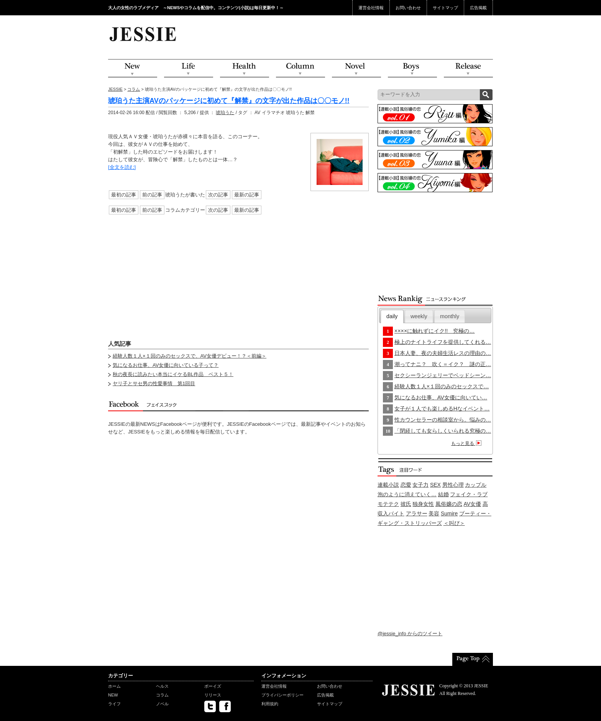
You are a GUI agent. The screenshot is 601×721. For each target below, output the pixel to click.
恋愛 (406, 485)
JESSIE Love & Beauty (143, 33)
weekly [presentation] (419, 316)
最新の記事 (246, 195)
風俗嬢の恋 (448, 504)
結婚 (443, 494)
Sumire (449, 513)
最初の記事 (123, 195)
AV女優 (472, 504)
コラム (133, 89)
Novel (356, 69)
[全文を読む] (122, 167)
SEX (435, 485)
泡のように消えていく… (407, 494)
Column (300, 69)
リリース (212, 695)
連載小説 (388, 485)
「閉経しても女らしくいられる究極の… (442, 431)
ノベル (162, 703)
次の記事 (218, 195)
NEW (132, 69)
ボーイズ (212, 686)
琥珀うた (225, 112)
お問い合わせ (408, 7)
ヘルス (162, 686)
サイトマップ (445, 7)
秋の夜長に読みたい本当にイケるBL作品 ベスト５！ (173, 374)
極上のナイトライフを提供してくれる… (442, 342)
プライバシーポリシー (282, 695)
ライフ (114, 703)
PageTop (472, 659)
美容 (434, 513)
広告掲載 (478, 7)
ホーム (114, 686)
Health (244, 69)
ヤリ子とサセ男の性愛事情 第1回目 (154, 383)
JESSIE (115, 89)
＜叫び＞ (454, 523)
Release (468, 69)
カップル (475, 485)
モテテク (388, 504)
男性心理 (453, 485)
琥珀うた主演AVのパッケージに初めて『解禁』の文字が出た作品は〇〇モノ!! (229, 101)
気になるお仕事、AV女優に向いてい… (440, 397)
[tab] (392, 316)
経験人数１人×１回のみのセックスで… (441, 386)
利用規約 (269, 703)
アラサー (416, 513)
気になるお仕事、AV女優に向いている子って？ (165, 365)
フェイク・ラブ (469, 494)
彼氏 (406, 504)
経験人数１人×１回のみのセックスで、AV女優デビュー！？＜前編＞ (189, 356)
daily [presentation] (391, 316)
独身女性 (423, 504)
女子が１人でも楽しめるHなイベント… (442, 408)
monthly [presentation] (449, 316)
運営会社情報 (371, 7)
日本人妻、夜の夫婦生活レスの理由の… (442, 353)
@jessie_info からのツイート (410, 633)
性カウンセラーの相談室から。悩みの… (442, 420)
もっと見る (467, 443)
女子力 (420, 485)
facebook (225, 706)
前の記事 (152, 195)
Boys (412, 69)
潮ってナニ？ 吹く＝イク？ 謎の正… (442, 364)
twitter (210, 706)
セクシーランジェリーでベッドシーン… (442, 375)
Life (188, 69)
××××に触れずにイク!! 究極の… (434, 331)
